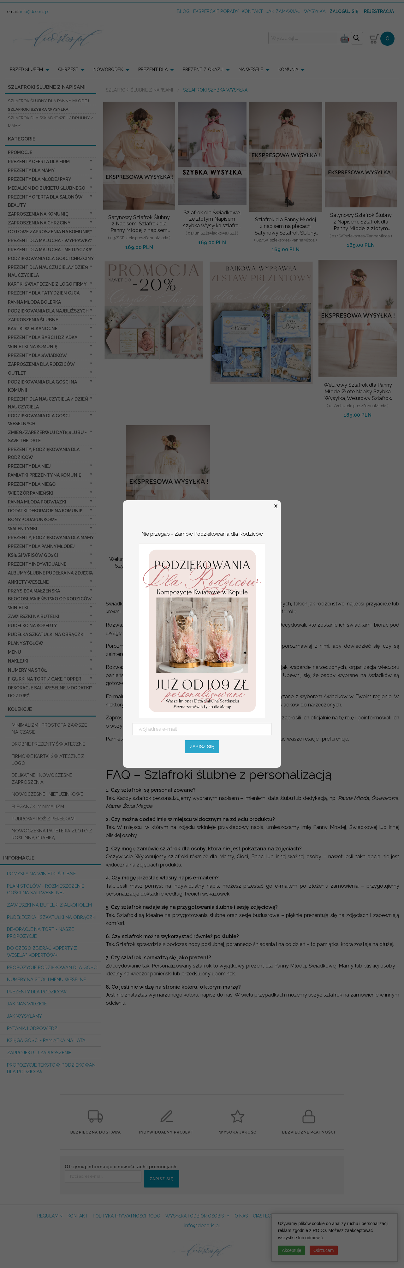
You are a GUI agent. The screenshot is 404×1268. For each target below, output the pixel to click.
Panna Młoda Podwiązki (37, 501)
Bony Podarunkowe (32, 519)
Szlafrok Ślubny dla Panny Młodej (48, 100)
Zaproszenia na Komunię (38, 214)
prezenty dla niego (32, 484)
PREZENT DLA (153, 69)
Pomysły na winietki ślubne (41, 873)
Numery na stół (27, 670)
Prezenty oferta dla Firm (39, 161)
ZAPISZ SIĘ (161, 1179)
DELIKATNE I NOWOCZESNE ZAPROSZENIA (42, 778)
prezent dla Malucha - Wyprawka (49, 240)
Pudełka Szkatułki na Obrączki (46, 634)
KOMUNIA (288, 69)
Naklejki (18, 661)
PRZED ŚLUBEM (26, 69)
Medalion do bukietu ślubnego (46, 188)
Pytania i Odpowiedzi (32, 1028)
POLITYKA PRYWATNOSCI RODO (126, 1215)
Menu (14, 652)
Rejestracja (379, 11)
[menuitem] (31, 69)
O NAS (241, 1215)
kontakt (252, 11)
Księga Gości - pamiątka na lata (46, 1040)
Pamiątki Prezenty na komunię (44, 475)
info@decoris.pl (34, 11)
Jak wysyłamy (24, 1016)
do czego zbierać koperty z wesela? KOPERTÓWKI (42, 951)
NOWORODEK (108, 69)
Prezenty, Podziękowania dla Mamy (51, 537)
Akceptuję (291, 1250)
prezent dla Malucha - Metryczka (49, 249)
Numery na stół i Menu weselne (46, 979)
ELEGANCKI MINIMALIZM (38, 806)
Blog (183, 11)
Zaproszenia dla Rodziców (41, 364)
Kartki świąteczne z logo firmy (47, 284)
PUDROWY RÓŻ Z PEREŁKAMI (43, 818)
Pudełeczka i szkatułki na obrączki (51, 917)
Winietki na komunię (32, 346)
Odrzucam (323, 1250)
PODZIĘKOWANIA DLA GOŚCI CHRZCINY (51, 258)
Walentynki (22, 528)
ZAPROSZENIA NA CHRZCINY (39, 222)
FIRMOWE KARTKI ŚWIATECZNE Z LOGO (48, 759)
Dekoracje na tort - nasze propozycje (40, 932)
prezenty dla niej (29, 466)
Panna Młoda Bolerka (34, 302)
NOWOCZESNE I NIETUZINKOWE (47, 794)
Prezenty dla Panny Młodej (41, 546)
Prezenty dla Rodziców (37, 991)
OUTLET (17, 373)
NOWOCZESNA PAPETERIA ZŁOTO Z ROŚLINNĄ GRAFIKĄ (52, 834)
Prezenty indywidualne (37, 564)
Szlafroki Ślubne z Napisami (139, 89)
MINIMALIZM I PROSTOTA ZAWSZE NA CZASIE (49, 728)
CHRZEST (68, 69)
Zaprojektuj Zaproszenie (39, 1052)
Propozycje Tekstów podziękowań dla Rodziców (51, 1068)
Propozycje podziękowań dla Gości (52, 967)
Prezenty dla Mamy (31, 170)
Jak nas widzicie (27, 1003)
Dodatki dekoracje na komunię (45, 510)
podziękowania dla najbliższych (48, 310)
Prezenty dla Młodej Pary (39, 179)
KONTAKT (78, 1215)
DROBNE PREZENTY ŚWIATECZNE (48, 744)
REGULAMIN (49, 1215)
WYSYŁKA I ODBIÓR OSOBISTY (197, 1215)
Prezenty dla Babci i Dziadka (42, 337)
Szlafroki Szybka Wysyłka (38, 109)
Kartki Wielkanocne (32, 328)
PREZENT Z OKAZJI (203, 69)
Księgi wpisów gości (33, 555)
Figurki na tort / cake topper (44, 679)
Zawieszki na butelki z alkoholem (49, 905)
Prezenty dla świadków (37, 355)
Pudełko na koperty (32, 625)
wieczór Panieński (30, 493)
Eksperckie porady (216, 11)
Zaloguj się (344, 11)
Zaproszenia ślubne (33, 319)
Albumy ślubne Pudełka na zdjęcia (50, 572)
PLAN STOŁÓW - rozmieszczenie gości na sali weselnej (45, 889)
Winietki (18, 607)
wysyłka (315, 11)
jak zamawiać (283, 11)
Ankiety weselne (28, 582)
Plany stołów (25, 643)
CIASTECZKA (266, 1215)
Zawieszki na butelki (33, 616)
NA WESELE (251, 69)
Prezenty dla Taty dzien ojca (44, 292)
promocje (20, 152)
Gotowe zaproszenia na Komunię (49, 231)
